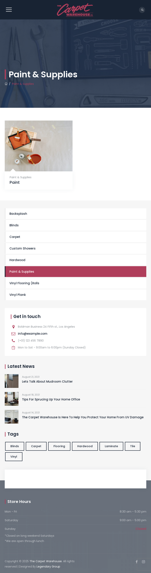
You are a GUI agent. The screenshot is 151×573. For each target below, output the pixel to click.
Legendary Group (48, 566)
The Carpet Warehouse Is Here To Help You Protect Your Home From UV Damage (83, 417)
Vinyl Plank (17, 295)
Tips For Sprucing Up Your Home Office (51, 399)
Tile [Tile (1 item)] (132, 446)
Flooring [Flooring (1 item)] (59, 446)
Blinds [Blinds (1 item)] (14, 446)
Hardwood (17, 260)
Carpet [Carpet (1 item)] (36, 446)
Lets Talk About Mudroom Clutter (47, 381)
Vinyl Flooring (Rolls (24, 283)
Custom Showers (22, 248)
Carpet (14, 237)
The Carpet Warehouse (45, 561)
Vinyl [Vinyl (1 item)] (13, 457)
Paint (15, 182)
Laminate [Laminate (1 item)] (111, 446)
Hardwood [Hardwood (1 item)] (85, 446)
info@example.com (32, 334)
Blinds (14, 225)
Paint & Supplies (20, 177)
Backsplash (18, 214)
